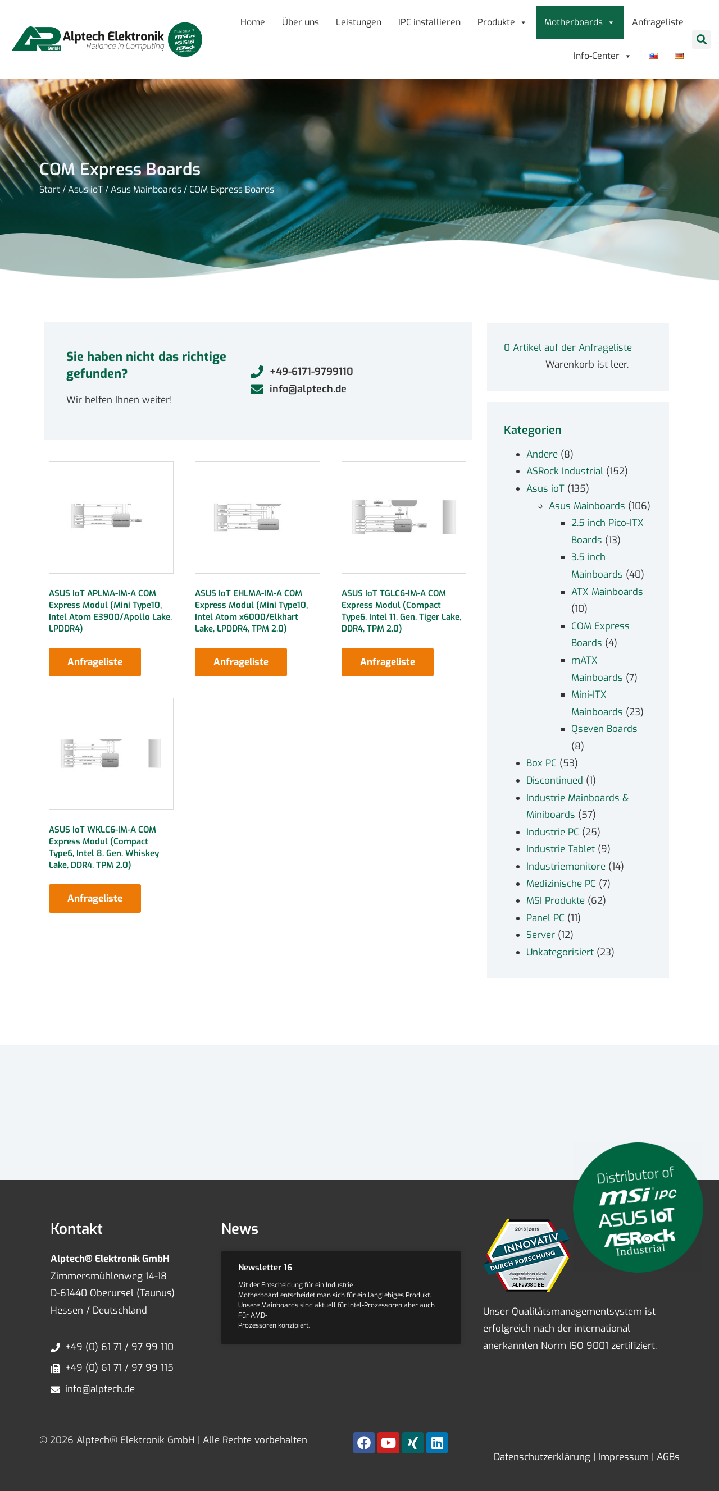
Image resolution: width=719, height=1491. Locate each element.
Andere (542, 454)
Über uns (300, 22)
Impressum (622, 1457)
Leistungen (358, 22)
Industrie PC (552, 832)
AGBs (667, 1457)
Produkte (502, 22)
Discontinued (554, 780)
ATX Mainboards (607, 592)
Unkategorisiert (560, 952)
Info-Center (603, 56)
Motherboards (579, 22)
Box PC (541, 763)
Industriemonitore (566, 866)
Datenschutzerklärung (542, 1457)
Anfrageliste (658, 22)
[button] (701, 39)
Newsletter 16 (265, 1267)
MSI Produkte (555, 900)
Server (540, 935)
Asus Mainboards (146, 189)
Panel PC (545, 918)
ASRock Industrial (564, 471)
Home (252, 22)
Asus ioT (85, 189)
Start (49, 189)
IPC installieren (429, 22)
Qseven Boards (604, 728)
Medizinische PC (561, 883)
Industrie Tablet (560, 849)
